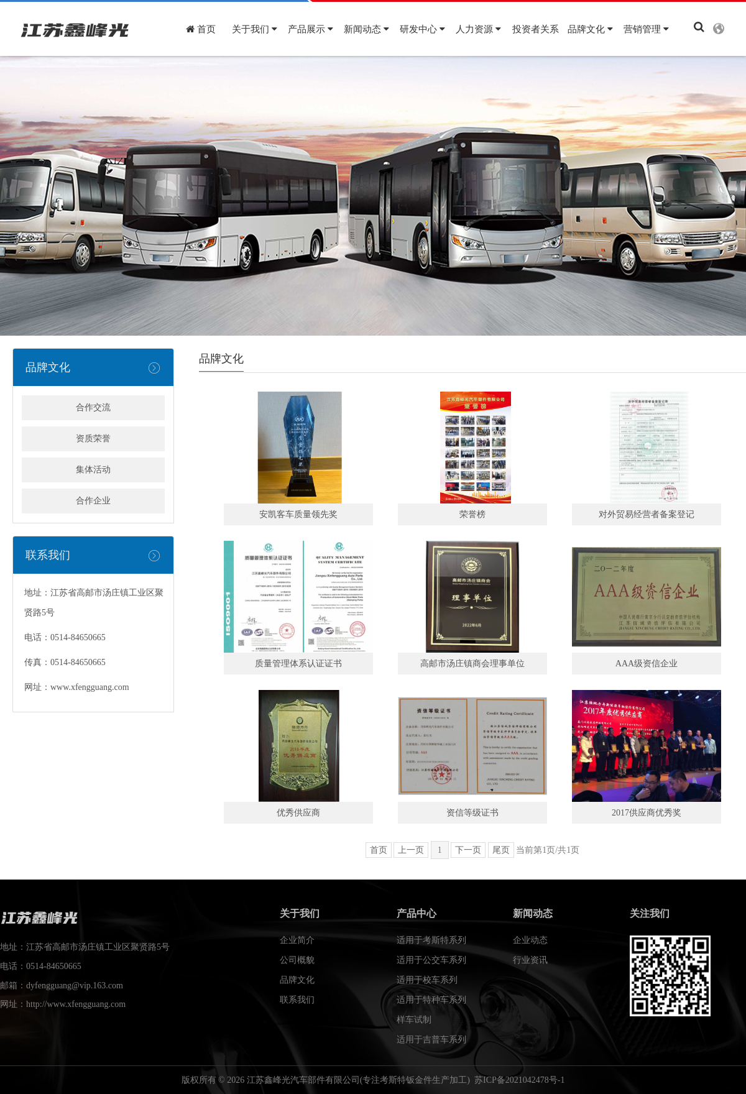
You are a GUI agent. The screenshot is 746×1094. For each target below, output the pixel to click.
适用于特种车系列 (431, 999)
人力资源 (478, 29)
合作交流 (93, 407)
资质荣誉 (93, 438)
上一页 (411, 850)
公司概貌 (297, 960)
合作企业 (93, 500)
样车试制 (414, 1019)
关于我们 (254, 29)
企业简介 (297, 940)
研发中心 (422, 29)
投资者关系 (535, 29)
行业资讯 (530, 960)
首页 (201, 29)
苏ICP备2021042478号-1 (519, 1080)
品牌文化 (590, 29)
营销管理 (646, 29)
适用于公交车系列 (431, 960)
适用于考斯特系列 (431, 940)
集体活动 (93, 469)
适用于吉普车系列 (431, 1039)
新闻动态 (366, 29)
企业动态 (530, 940)
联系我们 (297, 999)
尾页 (501, 850)
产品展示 (310, 29)
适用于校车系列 (427, 980)
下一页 (468, 850)
